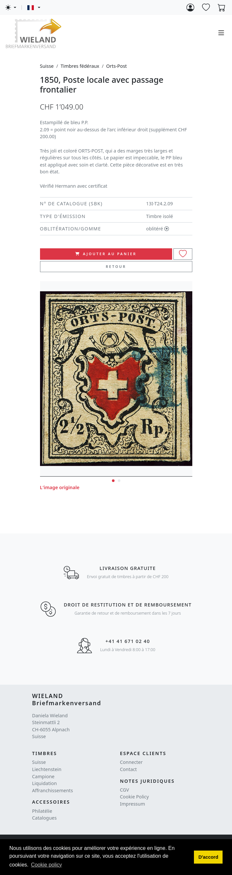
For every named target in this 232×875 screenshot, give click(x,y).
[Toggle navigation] (221, 32)
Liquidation (44, 783)
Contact (128, 769)
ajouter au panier (105, 253)
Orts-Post (116, 66)
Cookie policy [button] (46, 865)
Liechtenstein (46, 769)
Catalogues (44, 818)
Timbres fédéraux (80, 66)
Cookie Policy (134, 797)
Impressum (132, 804)
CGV (124, 790)
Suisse (47, 66)
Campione (43, 776)
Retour (116, 266)
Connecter (131, 762)
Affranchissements (52, 790)
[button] (208, 857)
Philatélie (42, 811)
